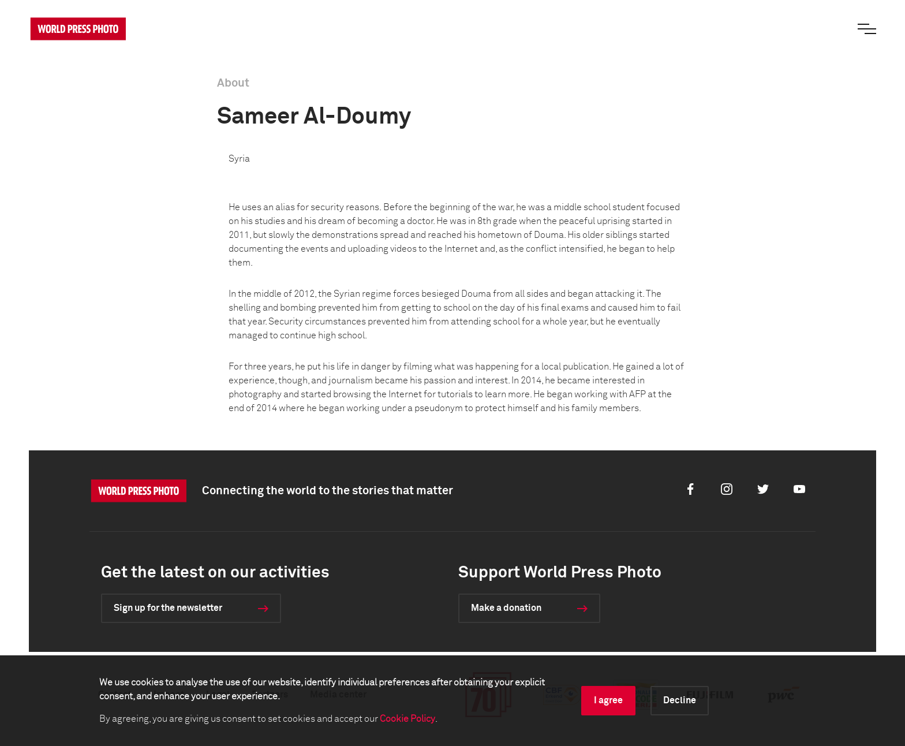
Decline (679, 700)
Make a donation (506, 608)
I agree (608, 700)
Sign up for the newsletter (168, 608)
